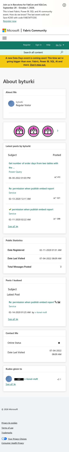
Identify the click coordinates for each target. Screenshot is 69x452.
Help (48, 44)
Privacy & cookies (9, 422)
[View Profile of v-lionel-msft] (41, 312)
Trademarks (7, 432)
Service (12, 192)
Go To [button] (58, 45)
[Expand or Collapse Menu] (4, 38)
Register (27, 44)
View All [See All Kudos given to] (11, 384)
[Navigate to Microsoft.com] (10, 30)
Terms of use (7, 427)
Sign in (38, 44)
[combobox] (43, 52)
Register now (9, 21)
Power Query (15, 171)
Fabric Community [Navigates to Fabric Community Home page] (35, 30)
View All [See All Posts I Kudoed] (13, 319)
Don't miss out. (38, 64)
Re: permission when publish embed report (31, 188)
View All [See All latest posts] (13, 226)
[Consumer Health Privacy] (35, 443)
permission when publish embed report (32, 209)
